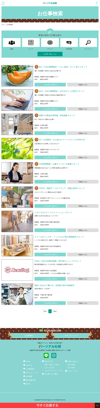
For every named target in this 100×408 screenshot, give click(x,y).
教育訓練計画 (31, 380)
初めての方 (48, 361)
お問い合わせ (72, 361)
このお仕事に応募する (50, 84)
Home (28, 361)
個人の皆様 (71, 364)
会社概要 (29, 376)
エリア (31, 44)
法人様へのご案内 (51, 374)
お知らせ (29, 365)
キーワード (88, 44)
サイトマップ (72, 371)
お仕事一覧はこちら (50, 54)
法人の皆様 (71, 367)
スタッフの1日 (49, 367)
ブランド (50, 44)
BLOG (28, 384)
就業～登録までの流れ (52, 364)
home (3, 24)
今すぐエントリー (32, 372)
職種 (12, 44)
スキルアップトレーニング (53, 370)
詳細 (83, 84)
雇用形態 (69, 44)
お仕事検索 (10, 24)
